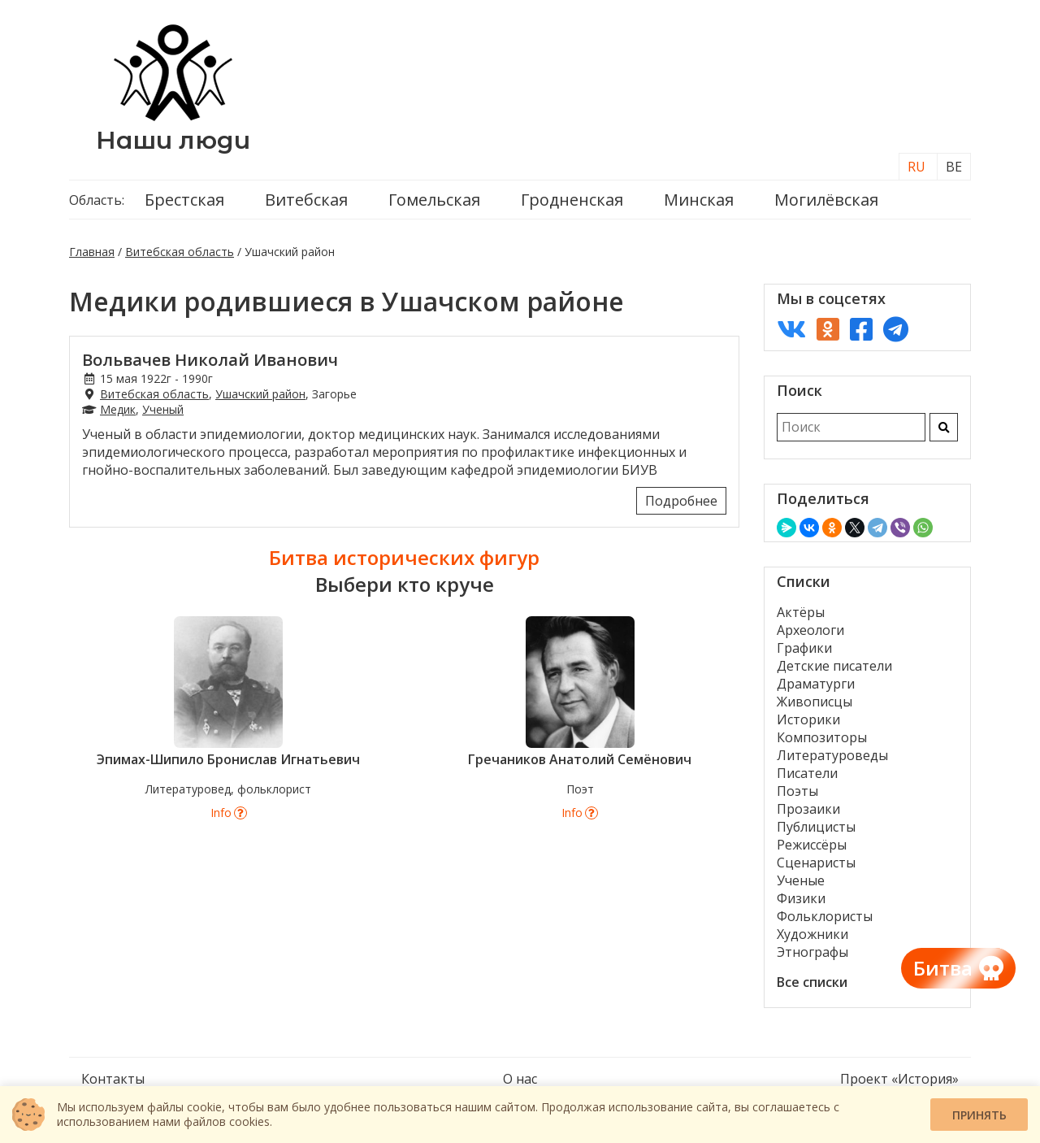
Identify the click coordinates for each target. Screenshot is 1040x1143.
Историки (808, 719)
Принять (979, 1115)
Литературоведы (832, 755)
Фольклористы (825, 916)
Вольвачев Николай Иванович (210, 360)
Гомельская (434, 200)
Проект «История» (899, 1079)
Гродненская (572, 200)
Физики (801, 898)
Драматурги (816, 684)
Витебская (306, 200)
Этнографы (812, 952)
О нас (520, 1079)
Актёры (801, 612)
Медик (118, 409)
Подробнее (681, 501)
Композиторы (822, 737)
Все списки (812, 982)
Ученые (801, 880)
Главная (92, 251)
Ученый (163, 409)
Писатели (807, 773)
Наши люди (173, 140)
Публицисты (816, 827)
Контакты (113, 1079)
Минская (699, 200)
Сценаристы (816, 862)
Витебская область (179, 251)
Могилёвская (826, 200)
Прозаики (808, 809)
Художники (812, 934)
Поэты (797, 791)
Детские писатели (834, 666)
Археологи (810, 630)
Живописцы (814, 702)
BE (954, 167)
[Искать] (944, 427)
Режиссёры (812, 845)
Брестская (184, 200)
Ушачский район (260, 394)
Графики (804, 648)
